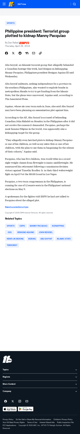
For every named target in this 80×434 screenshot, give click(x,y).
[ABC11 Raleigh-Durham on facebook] (6, 401)
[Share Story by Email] (33, 53)
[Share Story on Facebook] (6, 53)
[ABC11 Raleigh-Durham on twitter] (13, 401)
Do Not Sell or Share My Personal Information (33, 419)
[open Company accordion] (40, 391)
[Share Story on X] (13, 53)
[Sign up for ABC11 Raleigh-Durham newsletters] (27, 401)
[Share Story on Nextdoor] (26, 53)
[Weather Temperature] (65, 4)
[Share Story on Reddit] (20, 53)
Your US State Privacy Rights (14, 422)
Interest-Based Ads (47, 422)
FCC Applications (9, 425)
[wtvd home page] (7, 359)
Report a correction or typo (16, 207)
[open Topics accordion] (40, 370)
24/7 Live (22, 4)
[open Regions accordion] (40, 377)
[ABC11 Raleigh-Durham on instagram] (20, 401)
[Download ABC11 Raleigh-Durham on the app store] (10, 409)
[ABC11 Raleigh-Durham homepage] (11, 4)
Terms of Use (32, 422)
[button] (4, 4)
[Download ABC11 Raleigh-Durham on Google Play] (25, 409)
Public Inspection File (65, 422)
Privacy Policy (8, 419)
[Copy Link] (40, 53)
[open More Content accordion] (40, 384)
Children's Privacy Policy (62, 419)
